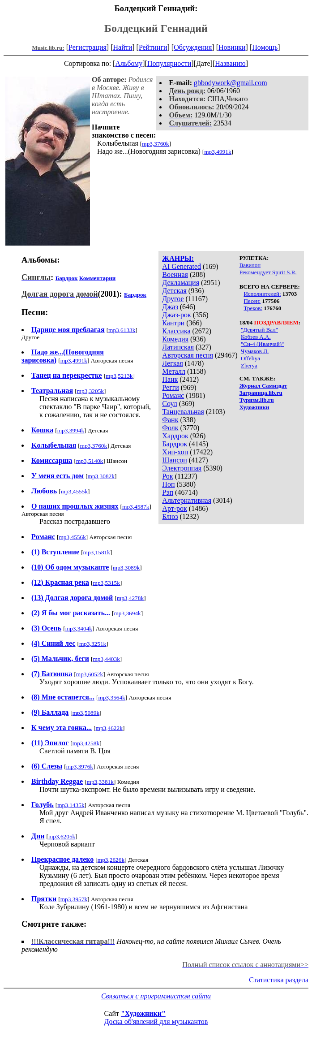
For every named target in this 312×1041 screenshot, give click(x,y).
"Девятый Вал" (259, 329)
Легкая (172, 363)
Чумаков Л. (255, 351)
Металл (173, 371)
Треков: (253, 308)
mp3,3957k (73, 899)
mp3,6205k (61, 836)
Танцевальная (183, 411)
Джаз (170, 307)
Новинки (232, 47)
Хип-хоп (175, 452)
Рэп (167, 492)
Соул (169, 403)
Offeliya (250, 358)
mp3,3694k (127, 613)
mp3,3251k (92, 643)
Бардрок (174, 444)
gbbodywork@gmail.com (230, 82)
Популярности (169, 63)
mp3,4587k (135, 506)
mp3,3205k (90, 391)
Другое (173, 298)
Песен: (252, 301)
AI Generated (181, 266)
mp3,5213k (119, 375)
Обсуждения (193, 47)
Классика (176, 331)
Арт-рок (174, 508)
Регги (170, 387)
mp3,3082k (101, 476)
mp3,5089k (86, 712)
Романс (173, 395)
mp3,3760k (155, 143)
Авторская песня (187, 355)
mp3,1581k (96, 552)
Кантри (173, 323)
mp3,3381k (100, 781)
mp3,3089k (126, 567)
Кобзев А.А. (256, 336)
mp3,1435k (70, 805)
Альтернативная (186, 500)
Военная (175, 274)
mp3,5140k (89, 461)
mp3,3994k (70, 430)
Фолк (170, 428)
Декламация (180, 282)
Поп (168, 484)
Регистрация (87, 47)
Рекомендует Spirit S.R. (268, 272)
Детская (174, 290)
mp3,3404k (78, 628)
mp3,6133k (121, 330)
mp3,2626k (111, 859)
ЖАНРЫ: (178, 258)
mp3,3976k (79, 766)
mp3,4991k (217, 151)
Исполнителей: (262, 293)
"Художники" (143, 1013)
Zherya (249, 365)
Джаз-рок (176, 315)
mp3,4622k (109, 728)
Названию (230, 63)
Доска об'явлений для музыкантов (156, 1021)
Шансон (174, 460)
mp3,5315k (106, 582)
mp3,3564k (111, 697)
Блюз (170, 516)
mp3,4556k (72, 537)
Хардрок (175, 436)
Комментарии (97, 278)
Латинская (178, 347)
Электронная (181, 468)
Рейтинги (153, 47)
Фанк (170, 419)
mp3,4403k (106, 659)
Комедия (175, 339)
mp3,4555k (74, 491)
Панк (170, 379)
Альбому (128, 63)
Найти (122, 47)
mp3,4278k (130, 598)
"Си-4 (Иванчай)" (262, 344)
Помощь (265, 47)
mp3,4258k (86, 743)
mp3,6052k (89, 674)
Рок (167, 476)
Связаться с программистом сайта (156, 996)
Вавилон (250, 265)
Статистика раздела (278, 980)
